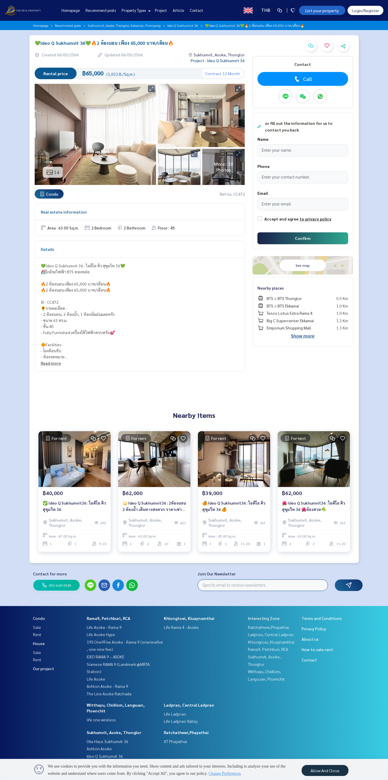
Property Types (135, 10)
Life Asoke (96, 678)
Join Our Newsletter (217, 573)
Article (178, 10)
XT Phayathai (175, 741)
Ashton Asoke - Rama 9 (107, 686)
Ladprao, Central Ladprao (189, 704)
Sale (37, 627)
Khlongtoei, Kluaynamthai (189, 618)
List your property (322, 10)
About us (310, 639)
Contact (196, 10)
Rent (37, 634)
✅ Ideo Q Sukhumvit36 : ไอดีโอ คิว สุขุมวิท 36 (74, 506)
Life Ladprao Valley (181, 721)
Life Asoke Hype (101, 634)
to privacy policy (315, 218)
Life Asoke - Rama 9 (104, 627)
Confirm (303, 238)
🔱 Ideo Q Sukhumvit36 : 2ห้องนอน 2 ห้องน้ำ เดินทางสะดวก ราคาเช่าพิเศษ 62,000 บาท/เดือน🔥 (154, 506)
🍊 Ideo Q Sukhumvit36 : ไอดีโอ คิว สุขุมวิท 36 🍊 (234, 506)
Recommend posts (101, 10)
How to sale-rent (317, 649)
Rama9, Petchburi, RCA (108, 618)
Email (262, 193)
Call (302, 78)
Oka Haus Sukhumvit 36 (107, 741)
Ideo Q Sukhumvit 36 (182, 25)
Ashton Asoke (99, 748)
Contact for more (50, 573)
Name (262, 139)
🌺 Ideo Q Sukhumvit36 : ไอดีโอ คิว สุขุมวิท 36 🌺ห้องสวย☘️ (313, 506)
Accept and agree (281, 218)
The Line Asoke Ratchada (109, 693)
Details (47, 249)
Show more (302, 336)
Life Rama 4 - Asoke (181, 627)
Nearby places (270, 287)
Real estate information (64, 211)
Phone (263, 166)
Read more (51, 363)
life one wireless (101, 719)
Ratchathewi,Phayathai (186, 732)
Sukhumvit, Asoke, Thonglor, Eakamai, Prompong (124, 25)
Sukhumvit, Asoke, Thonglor (114, 732)
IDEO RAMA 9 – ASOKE (105, 656)
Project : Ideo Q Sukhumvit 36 (218, 60)
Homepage (71, 10)
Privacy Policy (314, 628)
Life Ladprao (175, 713)
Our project (43, 668)
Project (161, 10)
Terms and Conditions (322, 618)
